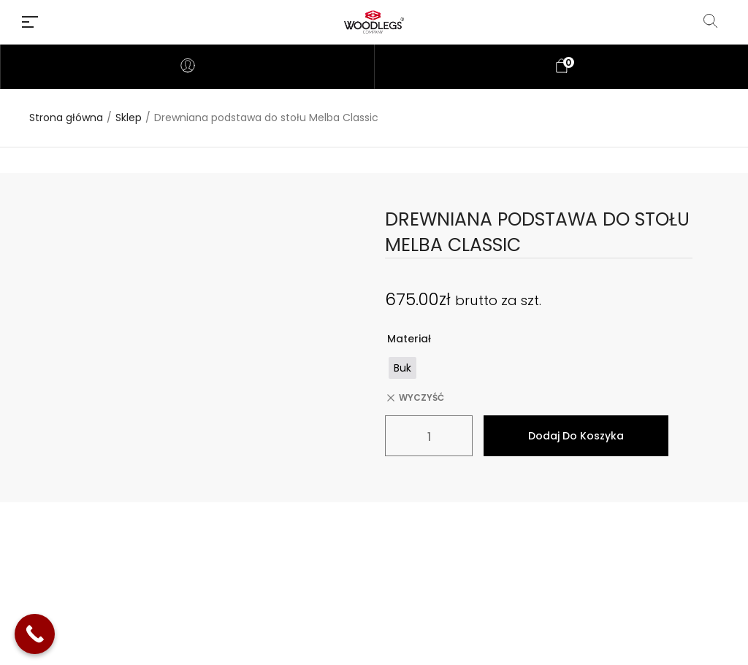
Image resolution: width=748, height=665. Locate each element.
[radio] (402, 368)
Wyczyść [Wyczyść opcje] (421, 398)
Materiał (409, 338)
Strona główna (66, 118)
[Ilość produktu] (429, 435)
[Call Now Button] (35, 634)
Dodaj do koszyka (576, 435)
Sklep (128, 118)
